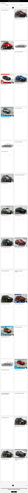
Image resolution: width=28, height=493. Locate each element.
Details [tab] (19, 22)
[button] (26, 18)
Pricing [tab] (23, 22)
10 (24, 7)
